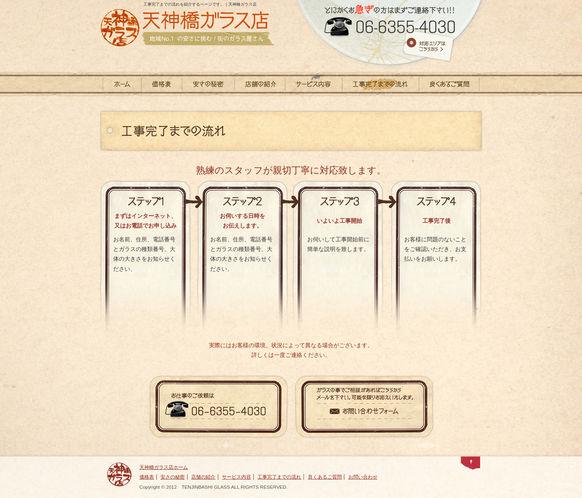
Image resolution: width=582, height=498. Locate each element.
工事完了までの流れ (279, 477)
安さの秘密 (172, 477)
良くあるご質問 (325, 477)
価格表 (146, 477)
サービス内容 (236, 477)
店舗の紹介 (203, 477)
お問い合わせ (362, 477)
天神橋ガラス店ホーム (163, 467)
